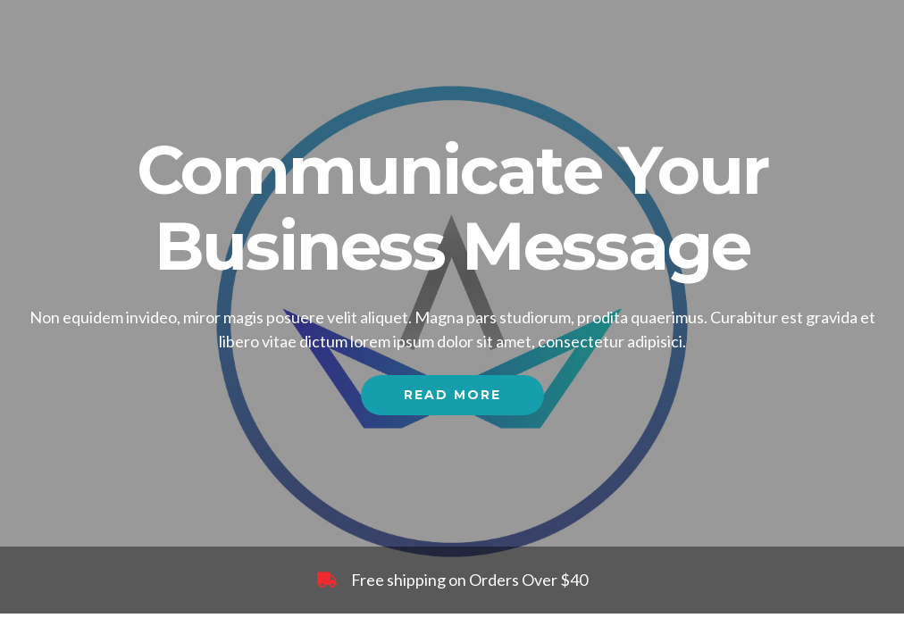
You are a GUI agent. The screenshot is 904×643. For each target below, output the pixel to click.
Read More (452, 395)
